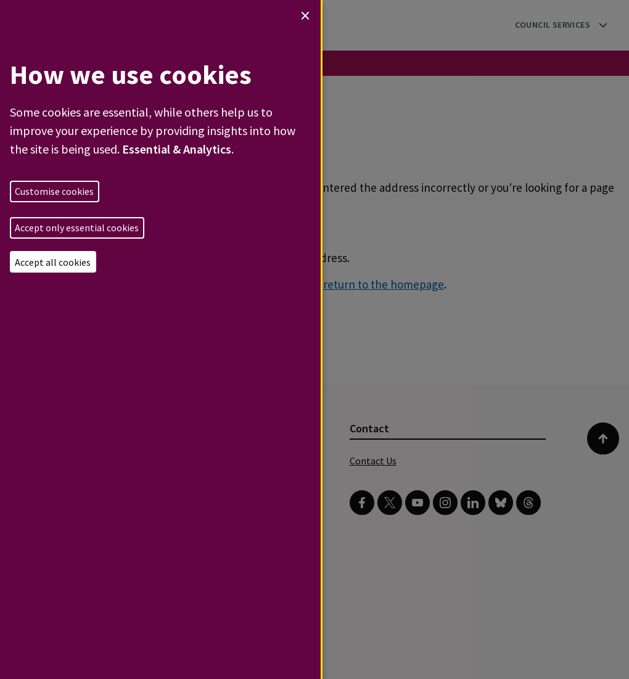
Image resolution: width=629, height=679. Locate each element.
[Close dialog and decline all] (305, 15)
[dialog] (160, 339)
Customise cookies (54, 191)
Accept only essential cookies (77, 227)
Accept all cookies (53, 262)
